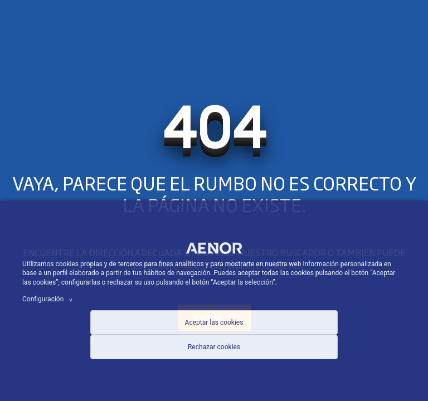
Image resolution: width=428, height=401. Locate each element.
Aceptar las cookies (214, 322)
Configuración (49, 299)
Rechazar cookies (214, 347)
